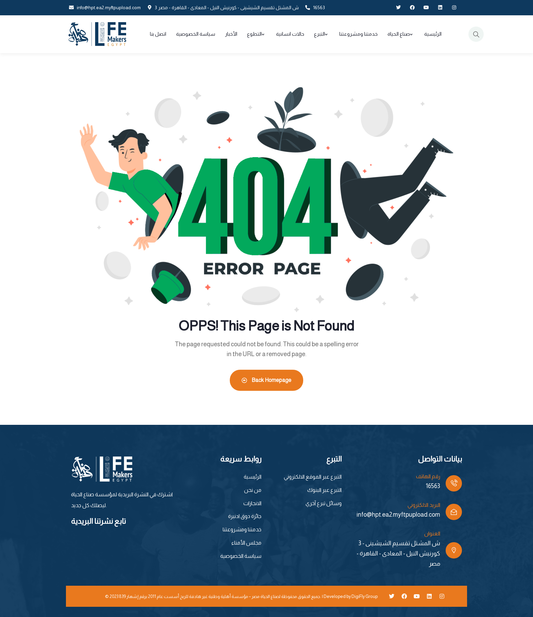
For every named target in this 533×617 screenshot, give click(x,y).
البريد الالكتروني (424, 505)
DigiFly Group (364, 596)
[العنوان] (454, 550)
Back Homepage (266, 380)
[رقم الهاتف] (454, 483)
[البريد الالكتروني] (454, 512)
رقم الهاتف (428, 476)
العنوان (432, 533)
